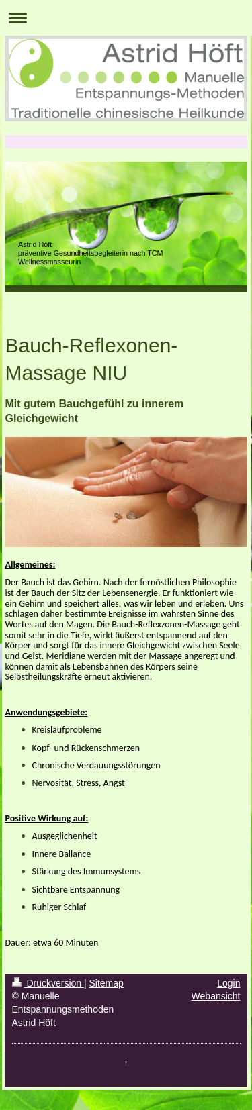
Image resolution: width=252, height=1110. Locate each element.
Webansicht (216, 996)
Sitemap (106, 983)
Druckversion (48, 983)
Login (228, 983)
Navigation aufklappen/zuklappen (126, 17)
